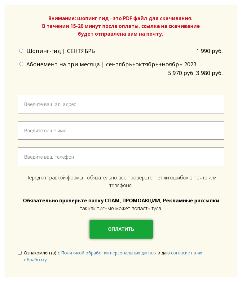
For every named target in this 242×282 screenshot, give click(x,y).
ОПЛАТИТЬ (121, 229)
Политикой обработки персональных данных (109, 253)
